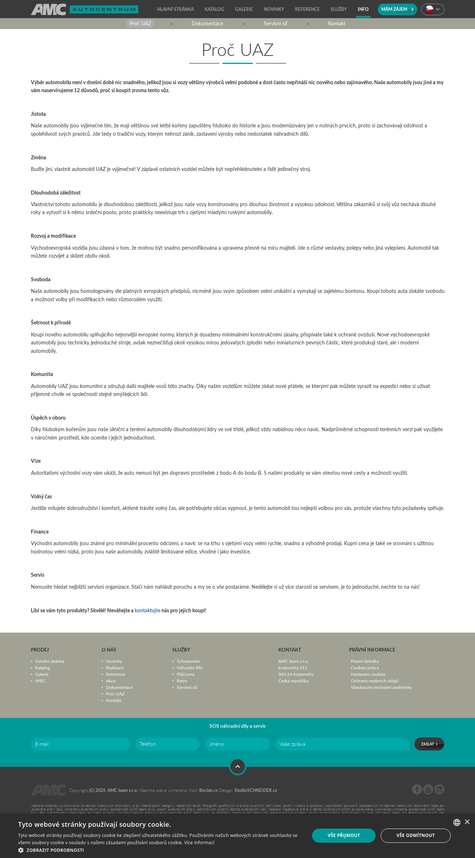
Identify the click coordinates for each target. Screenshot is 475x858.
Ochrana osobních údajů (374, 680)
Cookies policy (365, 667)
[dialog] (237, 835)
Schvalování (188, 661)
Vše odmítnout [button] (416, 835)
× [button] (467, 822)
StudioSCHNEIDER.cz (255, 790)
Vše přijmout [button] (344, 835)
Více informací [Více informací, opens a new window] (199, 842)
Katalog (42, 667)
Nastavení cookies (368, 674)
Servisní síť (187, 687)
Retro (182, 680)
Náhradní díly (189, 667)
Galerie (42, 674)
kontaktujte (147, 610)
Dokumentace (119, 687)
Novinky (114, 661)
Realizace (115, 667)
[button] (159, 849)
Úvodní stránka (49, 661)
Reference (115, 674)
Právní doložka (365, 661)
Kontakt (113, 700)
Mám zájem (397, 9)
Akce (110, 680)
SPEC (40, 680)
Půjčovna (185, 674)
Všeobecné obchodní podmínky (381, 687)
